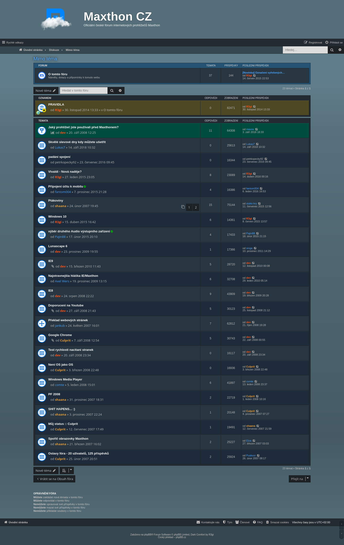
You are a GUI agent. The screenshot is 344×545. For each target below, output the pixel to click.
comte (59, 385)
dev (63, 132)
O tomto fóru (57, 74)
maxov (250, 129)
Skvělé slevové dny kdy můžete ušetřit (77, 142)
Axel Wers (62, 281)
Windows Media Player (65, 379)
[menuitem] (333, 42)
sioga (249, 248)
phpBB (147, 534)
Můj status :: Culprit (63, 424)
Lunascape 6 (57, 246)
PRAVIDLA (56, 104)
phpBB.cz (181, 537)
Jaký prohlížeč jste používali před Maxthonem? (83, 127)
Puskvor (251, 455)
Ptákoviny (55, 200)
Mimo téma (45, 58)
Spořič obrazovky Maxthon (68, 438)
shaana (60, 206)
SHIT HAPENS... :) (61, 409)
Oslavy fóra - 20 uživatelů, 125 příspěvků (78, 453)
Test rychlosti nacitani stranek (70, 350)
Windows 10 (57, 216)
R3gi (249, 75)
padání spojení (59, 157)
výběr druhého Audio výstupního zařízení (79, 231)
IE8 (50, 290)
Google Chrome (60, 335)
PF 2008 (54, 394)
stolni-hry (251, 203)
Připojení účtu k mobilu (65, 186)
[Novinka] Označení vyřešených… (263, 72)
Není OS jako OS (60, 364)
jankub (60, 325)
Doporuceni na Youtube (66, 305)
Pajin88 (60, 237)
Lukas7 (60, 147)
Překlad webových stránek (68, 320)
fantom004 (63, 192)
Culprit (65, 340)
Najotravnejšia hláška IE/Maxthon (73, 276)
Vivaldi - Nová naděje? (65, 171)
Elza (248, 440)
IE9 (50, 261)
